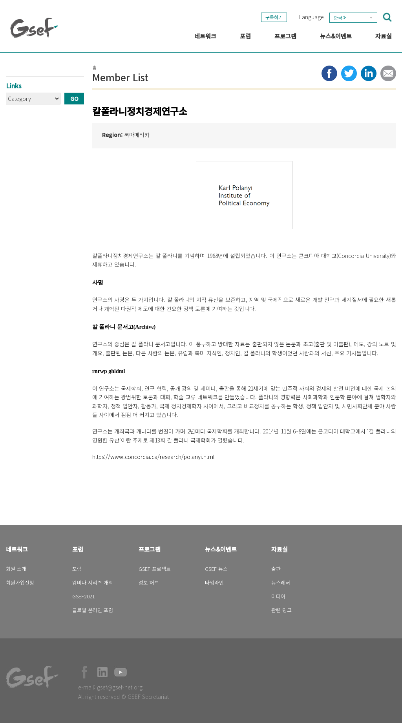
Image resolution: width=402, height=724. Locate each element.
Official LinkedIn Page (102, 673)
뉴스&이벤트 (221, 550)
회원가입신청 (20, 583)
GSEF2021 (83, 597)
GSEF (34, 28)
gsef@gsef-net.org (120, 688)
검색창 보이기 (387, 17)
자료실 (279, 550)
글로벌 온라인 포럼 (92, 611)
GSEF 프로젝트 (155, 570)
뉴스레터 (280, 583)
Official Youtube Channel (120, 673)
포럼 (77, 550)
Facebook (84, 673)
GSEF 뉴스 (216, 570)
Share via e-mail (388, 74)
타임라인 (214, 583)
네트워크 (17, 550)
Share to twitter (349, 74)
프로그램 (150, 550)
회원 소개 (16, 570)
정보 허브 (149, 583)
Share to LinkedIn (368, 74)
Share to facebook (329, 74)
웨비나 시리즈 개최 (92, 583)
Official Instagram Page (138, 673)
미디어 (278, 597)
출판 (276, 570)
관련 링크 (281, 611)
